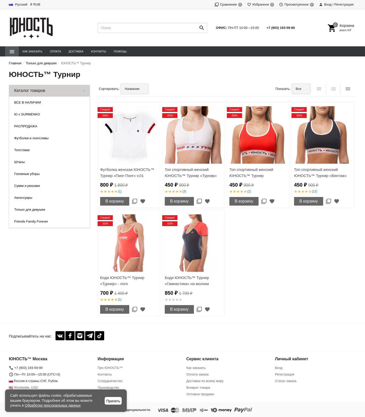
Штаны (19, 162)
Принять (113, 401)
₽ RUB (35, 4)
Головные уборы (27, 174)
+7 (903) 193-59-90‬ (281, 28)
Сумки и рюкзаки (27, 186)
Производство (108, 387)
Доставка (76, 51)
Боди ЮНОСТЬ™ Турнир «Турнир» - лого (122, 280)
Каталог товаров (29, 90)
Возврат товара (198, 387)
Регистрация (284, 374)
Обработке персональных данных (53, 405)
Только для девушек (29, 209)
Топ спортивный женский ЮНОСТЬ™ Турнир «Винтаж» (320, 172)
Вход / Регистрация (336, 4)
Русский (18, 4)
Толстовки (22, 150)
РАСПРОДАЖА (25, 126)
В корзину (114, 201)
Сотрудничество (110, 381)
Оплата (55, 51)
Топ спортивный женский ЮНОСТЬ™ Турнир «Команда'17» (251, 175)
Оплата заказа (197, 374)
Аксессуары (23, 198)
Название (132, 89)
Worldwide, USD (23, 387)
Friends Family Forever (31, 221)
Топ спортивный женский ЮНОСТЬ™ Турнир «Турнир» (191, 172)
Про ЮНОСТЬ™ (110, 368)
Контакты (98, 51)
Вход (278, 368)
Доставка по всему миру (205, 381)
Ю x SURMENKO (27, 114)
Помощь (120, 51)
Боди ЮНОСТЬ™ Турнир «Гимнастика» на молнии (187, 280)
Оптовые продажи (200, 394)
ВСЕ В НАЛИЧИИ (27, 102)
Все (298, 89)
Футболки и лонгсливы (31, 138)
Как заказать (32, 51)
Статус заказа (285, 381)
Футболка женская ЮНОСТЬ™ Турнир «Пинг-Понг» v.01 (127, 172)
